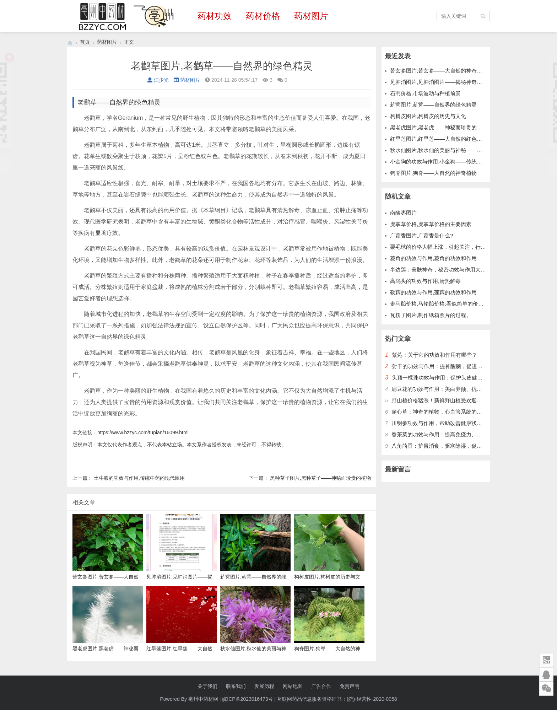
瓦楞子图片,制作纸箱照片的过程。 (430, 315)
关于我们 (207, 686)
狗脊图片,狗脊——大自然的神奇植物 (433, 173)
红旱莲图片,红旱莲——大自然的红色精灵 (438, 139)
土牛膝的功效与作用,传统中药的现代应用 (139, 478)
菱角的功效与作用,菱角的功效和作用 (433, 258)
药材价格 (263, 16)
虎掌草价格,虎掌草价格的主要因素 (430, 224)
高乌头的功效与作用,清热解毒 (425, 281)
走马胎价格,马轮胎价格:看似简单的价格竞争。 (444, 304)
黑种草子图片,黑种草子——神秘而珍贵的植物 (320, 478)
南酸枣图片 (403, 213)
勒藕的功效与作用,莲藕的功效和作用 (433, 292)
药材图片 (311, 16)
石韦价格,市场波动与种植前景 (425, 93)
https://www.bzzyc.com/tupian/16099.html (143, 432)
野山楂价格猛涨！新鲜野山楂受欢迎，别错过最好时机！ (458, 400)
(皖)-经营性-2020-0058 (372, 699)
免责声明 (349, 686)
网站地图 (293, 686)
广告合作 (321, 686)
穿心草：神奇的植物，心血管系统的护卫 (439, 412)
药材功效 (215, 16)
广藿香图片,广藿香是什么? (421, 235)
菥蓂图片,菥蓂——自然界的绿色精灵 (433, 105)
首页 (85, 42)
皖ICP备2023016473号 (247, 699)
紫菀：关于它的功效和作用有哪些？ (434, 355)
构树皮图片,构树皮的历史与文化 (428, 116)
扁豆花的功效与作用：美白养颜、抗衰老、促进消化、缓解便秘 (466, 389)
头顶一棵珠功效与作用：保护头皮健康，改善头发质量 (456, 378)
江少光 (158, 80)
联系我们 (236, 686)
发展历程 (264, 686)
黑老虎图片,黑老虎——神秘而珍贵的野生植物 (444, 127)
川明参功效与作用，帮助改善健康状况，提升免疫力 (452, 423)
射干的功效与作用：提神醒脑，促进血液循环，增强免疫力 (461, 366)
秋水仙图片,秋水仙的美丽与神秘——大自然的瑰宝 (449, 150)
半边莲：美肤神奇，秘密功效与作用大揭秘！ (443, 270)
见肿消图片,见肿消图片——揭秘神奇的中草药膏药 (449, 82)
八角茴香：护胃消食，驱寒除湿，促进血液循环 (447, 446)
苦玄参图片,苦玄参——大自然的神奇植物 (438, 71)
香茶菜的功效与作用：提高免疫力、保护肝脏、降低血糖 (458, 434)
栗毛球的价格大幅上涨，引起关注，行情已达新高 (448, 247)
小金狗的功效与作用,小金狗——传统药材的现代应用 (452, 161)
